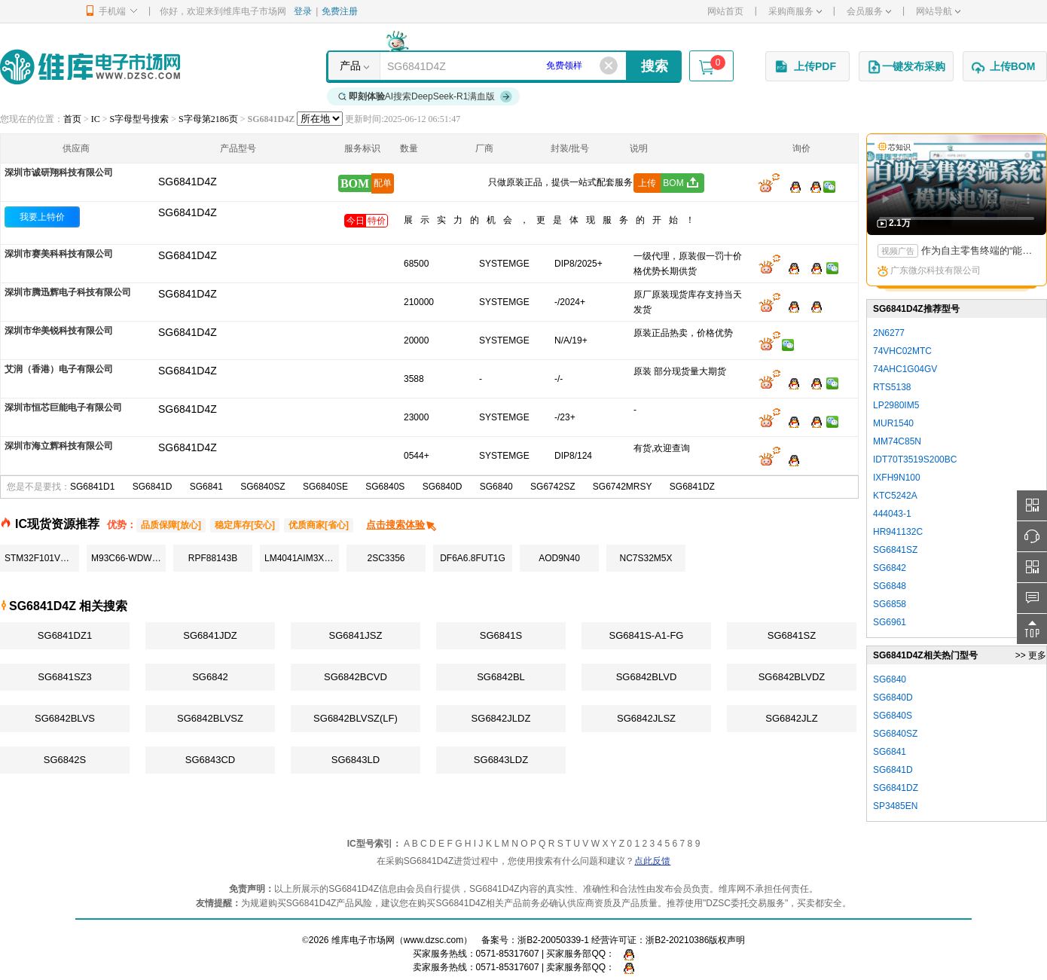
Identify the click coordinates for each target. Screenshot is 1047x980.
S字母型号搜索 (139, 119)
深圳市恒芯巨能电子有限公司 (63, 407)
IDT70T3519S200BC (915, 459)
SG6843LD (355, 759)
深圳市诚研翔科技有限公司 (59, 172)
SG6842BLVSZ (210, 718)
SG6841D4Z (187, 212)
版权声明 (727, 940)
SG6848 (889, 586)
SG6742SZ (552, 486)
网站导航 (938, 11)
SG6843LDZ (501, 759)
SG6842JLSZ (646, 718)
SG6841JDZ (210, 635)
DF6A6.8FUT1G (472, 558)
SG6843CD (210, 759)
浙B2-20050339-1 (553, 940)
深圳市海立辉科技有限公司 (59, 446)
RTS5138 (892, 387)
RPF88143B (212, 558)
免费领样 (564, 65)
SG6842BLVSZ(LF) (355, 718)
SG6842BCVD (355, 676)
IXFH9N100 (896, 477)
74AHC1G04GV (905, 369)
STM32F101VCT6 (41, 558)
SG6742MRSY (622, 486)
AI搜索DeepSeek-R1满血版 (425, 96)
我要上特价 (42, 217)
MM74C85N (897, 441)
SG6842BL (501, 676)
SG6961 (889, 622)
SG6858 (889, 604)
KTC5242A (895, 495)
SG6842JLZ (791, 718)
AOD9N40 (559, 558)
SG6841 (206, 486)
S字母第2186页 (208, 119)
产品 (350, 66)
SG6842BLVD (646, 676)
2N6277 (889, 333)
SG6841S (501, 635)
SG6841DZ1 (65, 635)
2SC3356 (385, 558)
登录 (303, 11)
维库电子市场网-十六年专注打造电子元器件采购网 (90, 66)
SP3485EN (895, 806)
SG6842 (210, 676)
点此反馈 (652, 861)
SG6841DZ (692, 486)
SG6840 (496, 486)
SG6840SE (325, 486)
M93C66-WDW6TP (128, 558)
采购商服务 (795, 11)
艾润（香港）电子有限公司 (59, 369)
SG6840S (384, 486)
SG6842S (65, 759)
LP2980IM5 (896, 405)
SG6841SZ (792, 635)
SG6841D (152, 486)
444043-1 (892, 513)
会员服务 (869, 11)
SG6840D (442, 486)
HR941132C (898, 532)
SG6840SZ (262, 486)
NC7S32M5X (645, 558)
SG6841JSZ (356, 635)
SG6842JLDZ (501, 718)
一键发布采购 (906, 67)
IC (95, 119)
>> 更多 (1030, 655)
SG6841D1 (92, 486)
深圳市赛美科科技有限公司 (59, 254)
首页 (72, 119)
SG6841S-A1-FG (646, 635)
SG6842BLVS (65, 718)
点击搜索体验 (402, 524)
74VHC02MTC (902, 351)
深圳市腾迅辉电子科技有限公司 (68, 292)
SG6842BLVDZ (792, 676)
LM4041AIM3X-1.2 (301, 558)
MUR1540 (893, 423)
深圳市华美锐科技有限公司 (59, 330)
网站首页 (725, 11)
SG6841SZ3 (65, 676)
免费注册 (340, 11)
